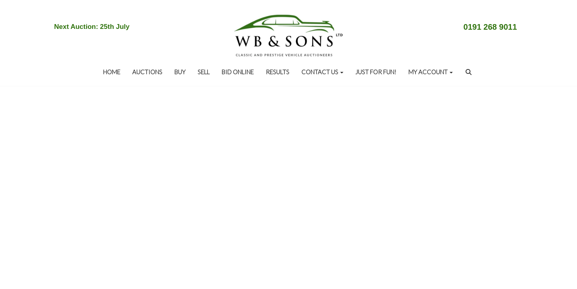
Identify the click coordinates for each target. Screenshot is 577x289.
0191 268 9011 (490, 27)
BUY (180, 71)
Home (111, 71)
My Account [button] (430, 71)
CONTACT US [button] (322, 71)
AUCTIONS (147, 71)
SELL (204, 71)
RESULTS (277, 71)
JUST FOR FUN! (375, 71)
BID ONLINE (238, 71)
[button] (469, 72)
